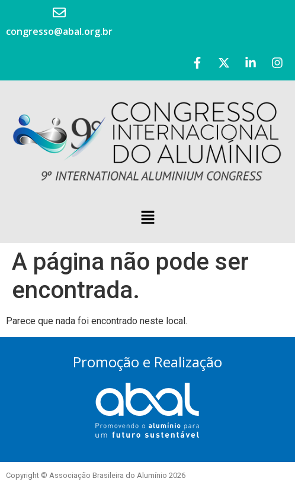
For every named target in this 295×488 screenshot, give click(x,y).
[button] (147, 218)
